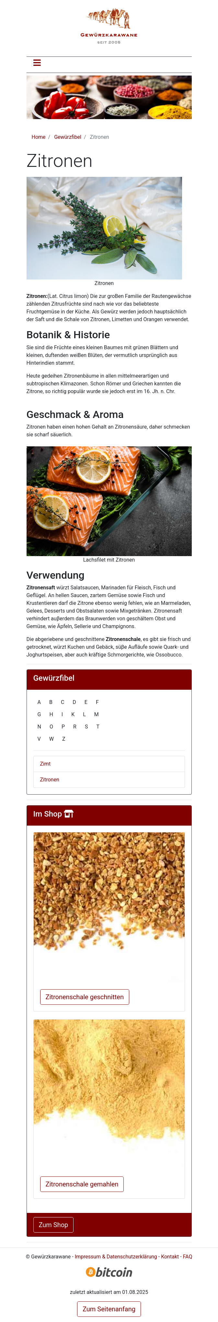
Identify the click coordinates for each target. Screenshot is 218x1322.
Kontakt (170, 1257)
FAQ (187, 1257)
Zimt (45, 764)
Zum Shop (53, 1225)
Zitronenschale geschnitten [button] (85, 997)
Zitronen (49, 780)
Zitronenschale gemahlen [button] (82, 1184)
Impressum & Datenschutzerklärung (116, 1257)
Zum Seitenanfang (109, 1309)
